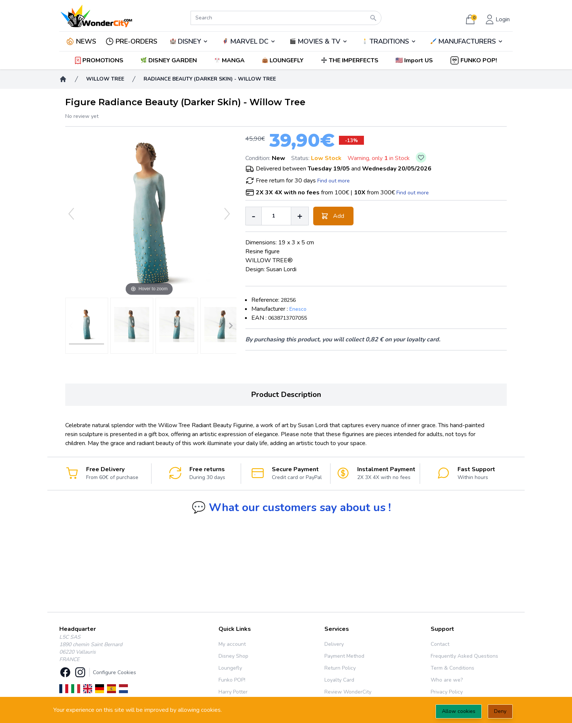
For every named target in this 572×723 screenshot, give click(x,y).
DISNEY (189, 41)
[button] (415, 60)
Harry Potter (233, 691)
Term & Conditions (452, 668)
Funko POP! (232, 679)
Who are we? (447, 679)
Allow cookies (458, 711)
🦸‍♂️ (249, 41)
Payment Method (344, 656)
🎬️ (318, 41)
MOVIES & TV (319, 41)
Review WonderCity (347, 691)
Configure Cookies (114, 672)
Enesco (298, 309)
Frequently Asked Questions (464, 656)
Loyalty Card (339, 679)
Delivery (334, 644)
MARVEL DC (249, 41)
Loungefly (230, 668)
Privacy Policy (447, 691)
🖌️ (466, 41)
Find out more (333, 180)
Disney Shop (233, 656)
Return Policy (340, 668)
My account (232, 644)
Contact (440, 644)
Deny (500, 711)
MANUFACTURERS (467, 41)
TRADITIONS (389, 41)
